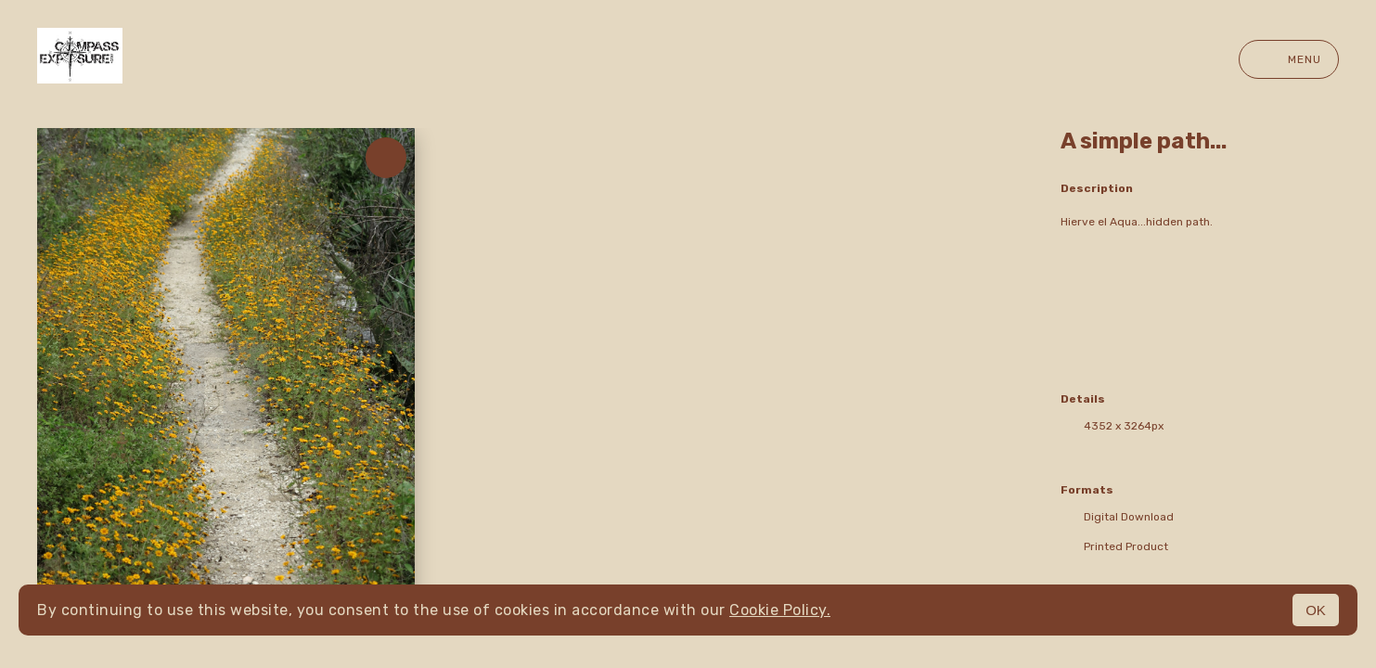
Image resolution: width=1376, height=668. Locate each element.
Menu (1288, 59)
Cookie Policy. (779, 610)
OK (1315, 610)
